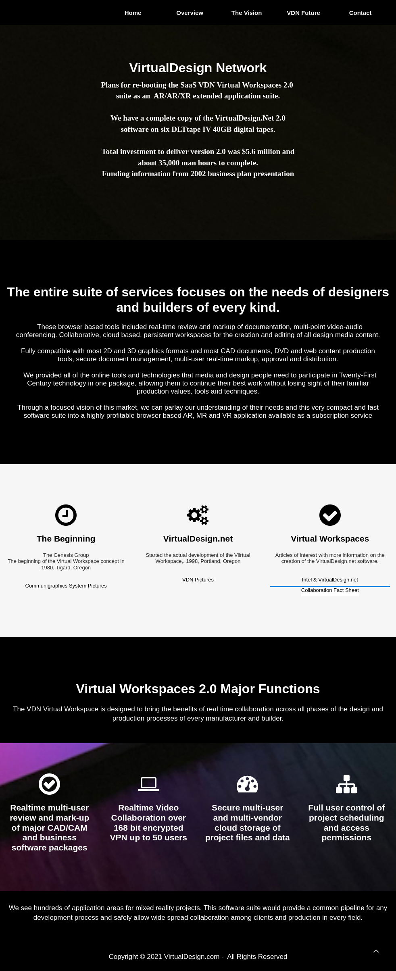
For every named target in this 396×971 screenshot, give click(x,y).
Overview (189, 12)
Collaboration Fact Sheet (330, 590)
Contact (360, 12)
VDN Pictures (198, 580)
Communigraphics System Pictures (66, 586)
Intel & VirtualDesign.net (330, 580)
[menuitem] (133, 12)
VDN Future (304, 12)
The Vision (246, 12)
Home (132, 12)
